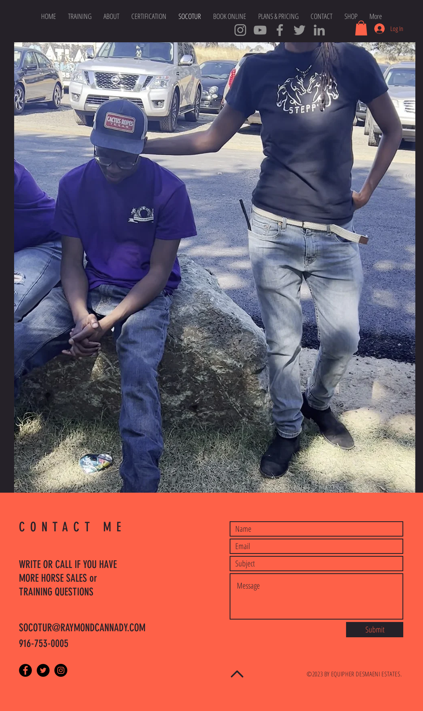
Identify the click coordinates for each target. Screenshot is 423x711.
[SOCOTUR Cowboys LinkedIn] (319, 30)
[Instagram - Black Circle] (60, 670)
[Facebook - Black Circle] (25, 670)
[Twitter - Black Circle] (43, 670)
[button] (361, 28)
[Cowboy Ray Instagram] (240, 30)
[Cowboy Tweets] (299, 30)
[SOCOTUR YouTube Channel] (260, 30)
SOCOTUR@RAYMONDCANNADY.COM (82, 628)
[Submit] (374, 629)
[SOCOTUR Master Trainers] (280, 30)
